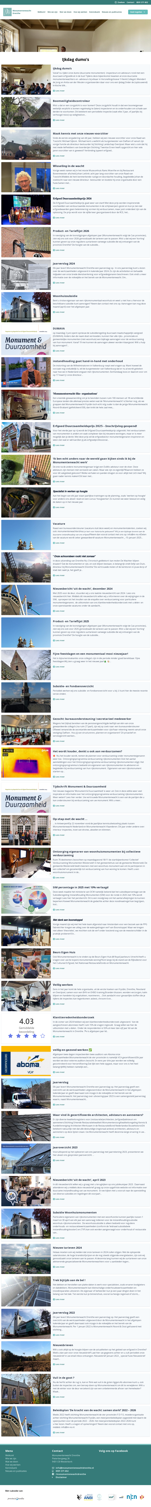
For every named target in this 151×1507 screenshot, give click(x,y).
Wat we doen (66, 12)
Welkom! (41, 12)
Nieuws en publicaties (112, 12)
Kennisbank (94, 12)
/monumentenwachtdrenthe (69, 1474)
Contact (130, 2)
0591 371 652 (142, 2)
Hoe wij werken (80, 12)
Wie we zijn (53, 12)
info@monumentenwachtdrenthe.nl (73, 1467)
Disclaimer (59, 1477)
